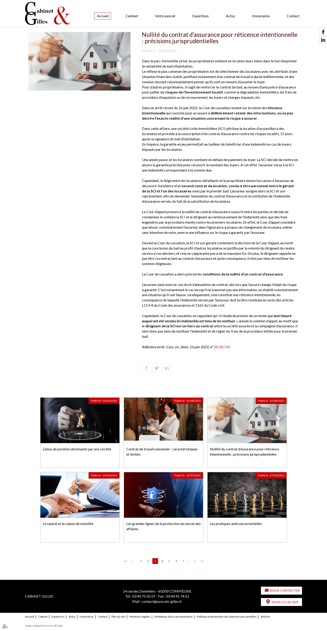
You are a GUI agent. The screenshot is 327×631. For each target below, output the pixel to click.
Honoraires (261, 16)
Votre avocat (165, 16)
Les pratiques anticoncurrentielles (236, 523)
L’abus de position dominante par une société (77, 449)
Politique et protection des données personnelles (227, 616)
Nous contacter (285, 590)
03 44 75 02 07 (143, 596)
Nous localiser (285, 602)
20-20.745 (222, 347)
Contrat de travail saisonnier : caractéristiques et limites (162, 451)
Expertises (200, 16)
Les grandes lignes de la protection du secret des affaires (163, 526)
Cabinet (132, 16)
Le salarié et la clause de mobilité (68, 523)
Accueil (103, 16)
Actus (230, 16)
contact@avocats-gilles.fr (162, 601)
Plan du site (118, 616)
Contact (293, 16)
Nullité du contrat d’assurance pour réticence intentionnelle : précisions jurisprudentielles (244, 451)
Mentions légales (139, 616)
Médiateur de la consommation (173, 616)
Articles (265, 616)
